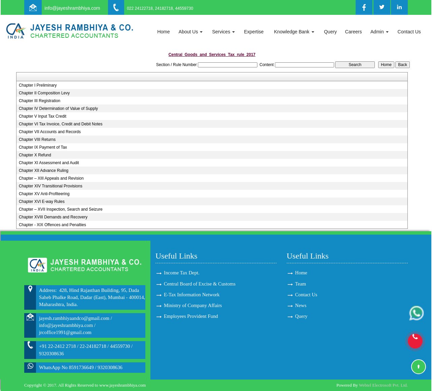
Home (163, 31)
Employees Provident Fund (191, 316)
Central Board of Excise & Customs (200, 284)
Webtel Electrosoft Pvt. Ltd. (383, 385)
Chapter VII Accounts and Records (50, 131)
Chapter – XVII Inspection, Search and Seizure (61, 209)
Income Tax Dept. (182, 272)
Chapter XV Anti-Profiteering (44, 193)
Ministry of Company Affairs (193, 305)
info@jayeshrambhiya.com (72, 8)
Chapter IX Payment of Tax (43, 147)
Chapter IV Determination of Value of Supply (58, 108)
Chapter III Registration (39, 100)
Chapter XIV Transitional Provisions (50, 186)
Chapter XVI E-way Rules (42, 201)
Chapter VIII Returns (37, 139)
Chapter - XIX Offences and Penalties (52, 224)
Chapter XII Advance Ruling (43, 170)
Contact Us (409, 31)
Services (223, 31)
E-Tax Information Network (192, 294)
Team (300, 284)
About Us (191, 31)
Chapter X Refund (35, 155)
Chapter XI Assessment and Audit (49, 162)
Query (330, 31)
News (301, 305)
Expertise (253, 31)
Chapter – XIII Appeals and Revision (51, 178)
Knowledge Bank (294, 31)
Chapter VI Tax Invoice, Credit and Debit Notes (61, 124)
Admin (379, 31)
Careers (353, 31)
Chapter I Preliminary (38, 85)
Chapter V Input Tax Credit (42, 116)
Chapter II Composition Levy (44, 93)
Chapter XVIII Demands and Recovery (53, 217)
